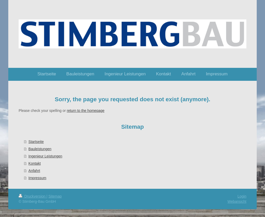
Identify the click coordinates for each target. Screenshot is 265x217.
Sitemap (55, 196)
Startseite (36, 142)
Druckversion (32, 196)
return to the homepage (86, 110)
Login (242, 196)
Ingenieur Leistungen (45, 156)
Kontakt (34, 163)
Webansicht (236, 201)
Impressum (37, 178)
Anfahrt (34, 171)
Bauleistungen (39, 149)
